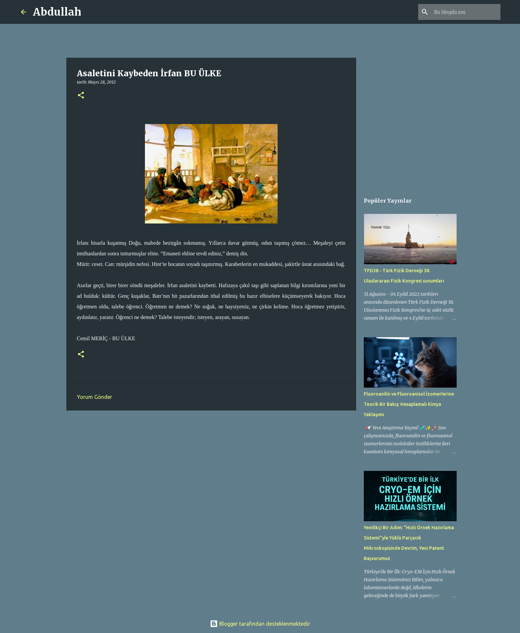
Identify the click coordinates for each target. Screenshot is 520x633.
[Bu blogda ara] (465, 12)
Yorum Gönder (94, 397)
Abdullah (57, 12)
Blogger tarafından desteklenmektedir (260, 624)
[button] (81, 95)
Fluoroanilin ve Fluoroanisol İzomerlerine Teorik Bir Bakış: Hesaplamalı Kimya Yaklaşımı (409, 404)
